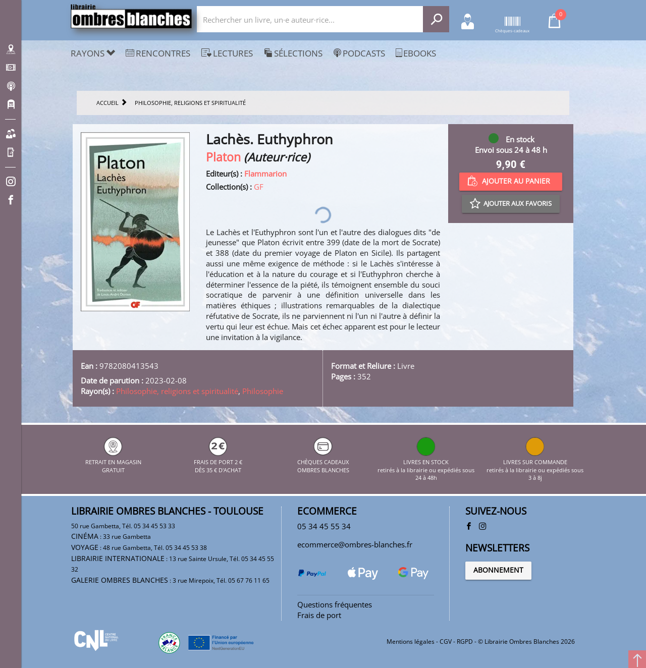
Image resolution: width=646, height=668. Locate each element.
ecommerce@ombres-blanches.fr (354, 544)
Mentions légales (411, 641)
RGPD (465, 641)
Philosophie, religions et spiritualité (177, 391)
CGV (446, 641)
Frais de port (319, 615)
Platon (223, 157)
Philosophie (262, 391)
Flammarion (265, 174)
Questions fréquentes (334, 604)
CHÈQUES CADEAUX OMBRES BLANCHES (323, 461)
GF (258, 187)
